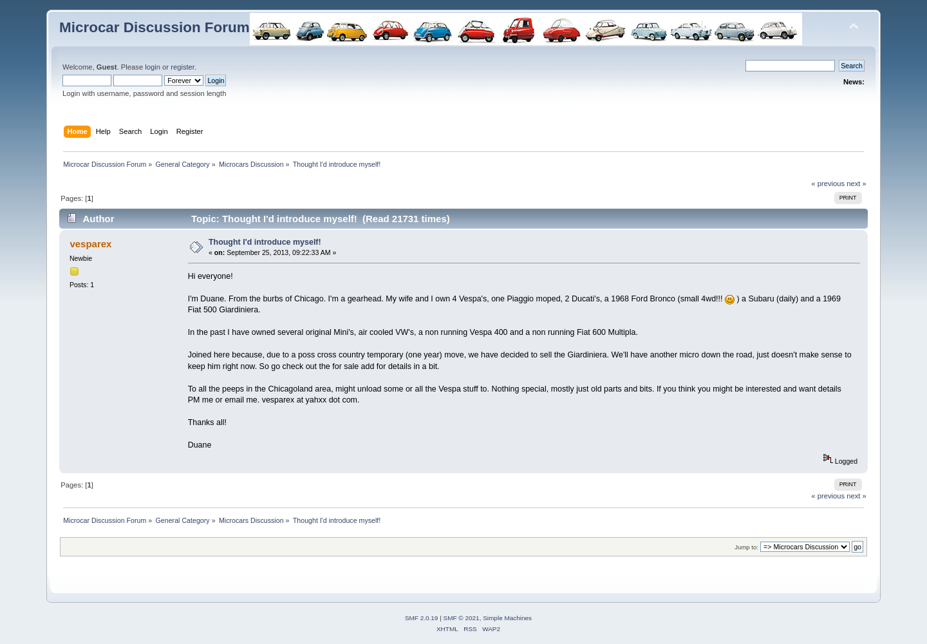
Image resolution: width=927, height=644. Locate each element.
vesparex (90, 243)
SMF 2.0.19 (421, 617)
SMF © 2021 (462, 617)
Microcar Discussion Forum (154, 27)
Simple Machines (507, 617)
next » (856, 183)
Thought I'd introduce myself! (265, 242)
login (152, 67)
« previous (828, 183)
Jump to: (746, 547)
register (182, 67)
